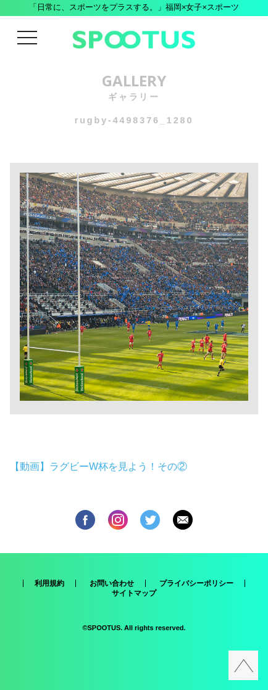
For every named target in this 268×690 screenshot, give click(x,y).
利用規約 (49, 583)
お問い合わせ (112, 583)
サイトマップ (134, 593)
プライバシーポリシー (196, 583)
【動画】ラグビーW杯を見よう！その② (98, 466)
